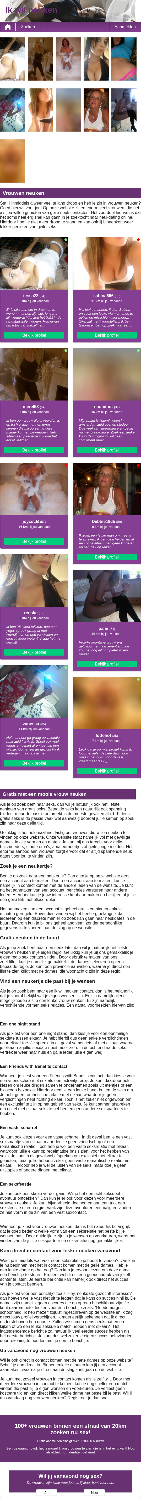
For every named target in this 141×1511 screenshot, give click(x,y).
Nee (94, 1493)
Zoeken (28, 27)
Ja (46, 1493)
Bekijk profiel (34, 335)
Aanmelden (125, 27)
